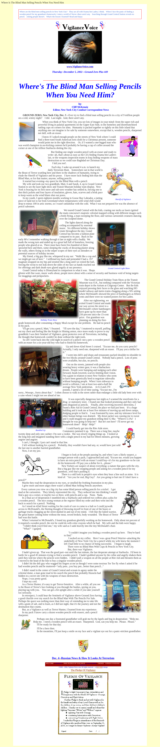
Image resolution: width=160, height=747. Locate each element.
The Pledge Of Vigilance (83, 670)
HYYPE (99, 667)
